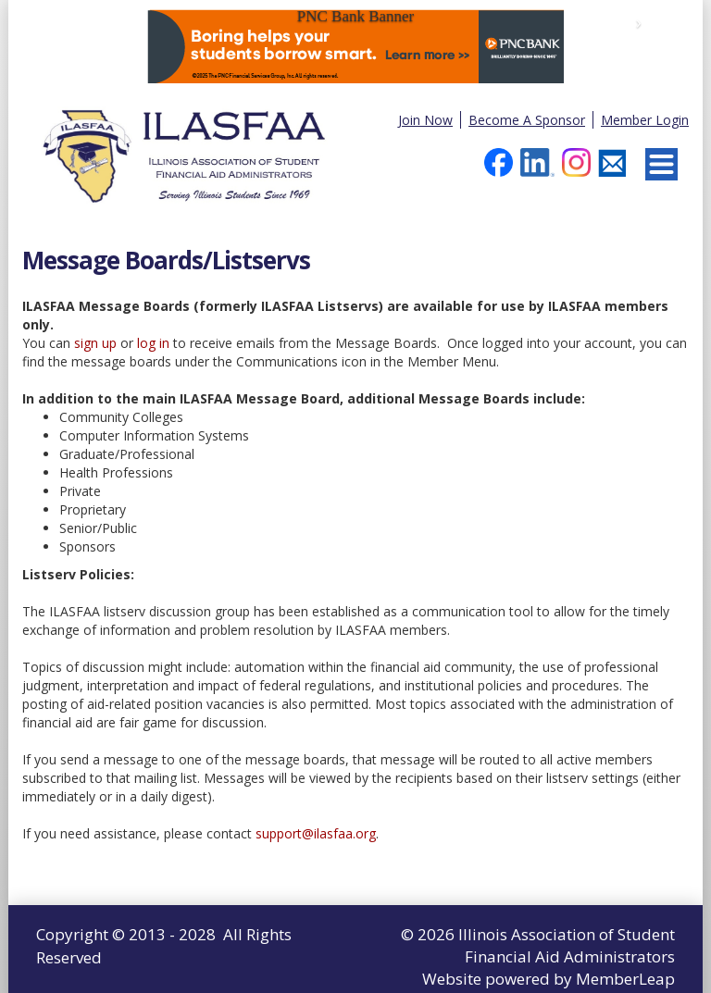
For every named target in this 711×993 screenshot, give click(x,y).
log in (153, 343)
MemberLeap (625, 978)
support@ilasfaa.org (316, 833)
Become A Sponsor (526, 120)
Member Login (645, 120)
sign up (95, 343)
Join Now (425, 120)
